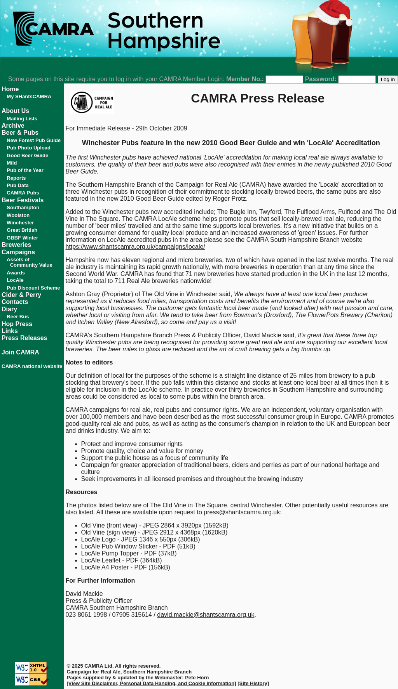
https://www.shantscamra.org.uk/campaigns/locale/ (135, 246)
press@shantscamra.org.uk (242, 512)
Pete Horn (197, 677)
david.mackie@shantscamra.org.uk (205, 614)
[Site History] (253, 683)
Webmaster (168, 677)
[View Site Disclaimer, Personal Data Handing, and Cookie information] (151, 683)
